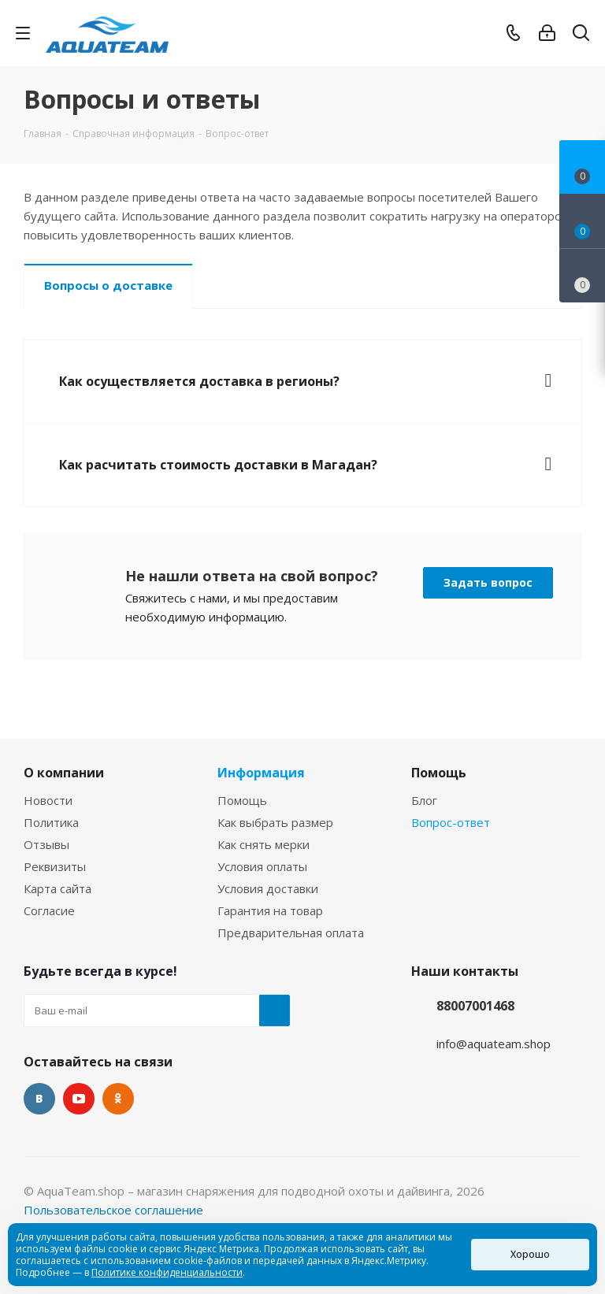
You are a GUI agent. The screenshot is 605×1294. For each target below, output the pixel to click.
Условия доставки (267, 888)
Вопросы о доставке (108, 285)
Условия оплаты (262, 866)
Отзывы (46, 844)
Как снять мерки (263, 844)
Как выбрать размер (275, 822)
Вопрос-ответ (450, 822)
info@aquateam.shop (493, 1043)
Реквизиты (55, 866)
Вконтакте (39, 1098)
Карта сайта (57, 888)
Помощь (242, 800)
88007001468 (475, 1005)
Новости (48, 800)
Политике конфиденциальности (167, 1272)
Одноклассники (118, 1098)
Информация (261, 772)
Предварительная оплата (290, 932)
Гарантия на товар (270, 910)
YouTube (79, 1098)
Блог (424, 800)
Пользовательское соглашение (113, 1210)
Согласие (49, 910)
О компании (64, 772)
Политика (51, 822)
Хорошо (530, 1254)
